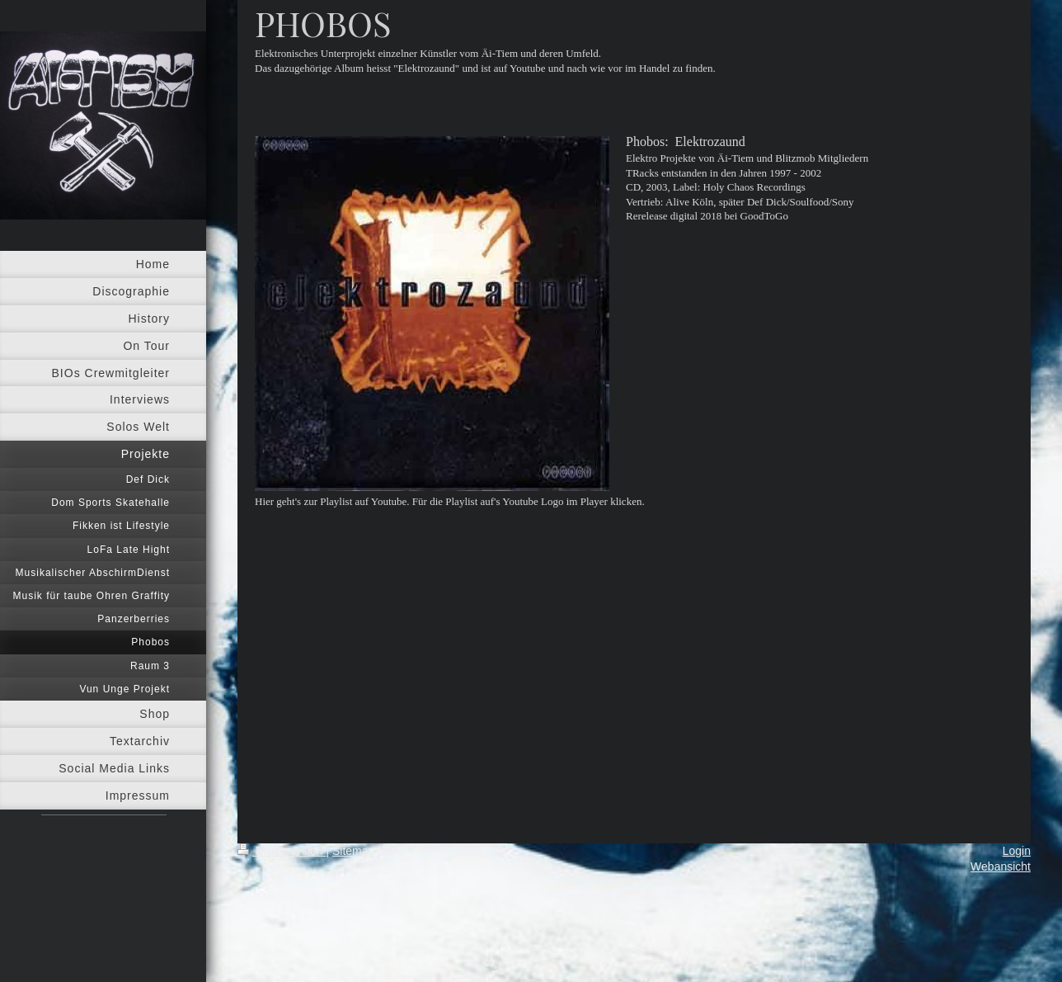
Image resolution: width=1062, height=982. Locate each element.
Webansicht (1000, 866)
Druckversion (281, 850)
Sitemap (353, 850)
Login (1017, 850)
